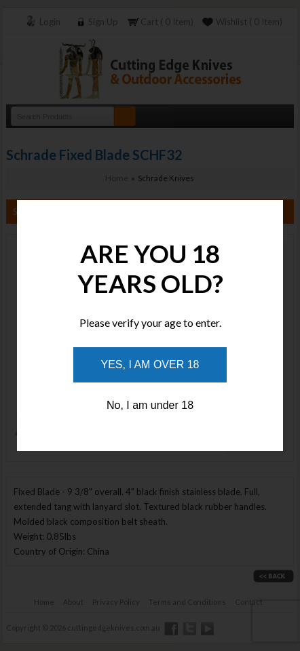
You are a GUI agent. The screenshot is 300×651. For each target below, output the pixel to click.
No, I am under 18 (150, 405)
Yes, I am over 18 (150, 364)
